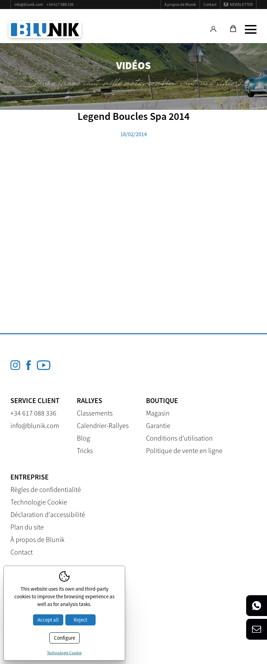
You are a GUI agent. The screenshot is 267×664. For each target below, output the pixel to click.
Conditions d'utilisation (179, 438)
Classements (95, 413)
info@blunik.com (28, 4)
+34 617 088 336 (60, 4)
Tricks (85, 450)
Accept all (48, 619)
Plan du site (27, 527)
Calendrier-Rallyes (103, 425)
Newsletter (241, 4)
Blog (83, 438)
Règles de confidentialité (45, 489)
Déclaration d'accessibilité (47, 514)
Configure (64, 637)
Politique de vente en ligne (184, 450)
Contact (210, 4)
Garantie (158, 425)
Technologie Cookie (38, 502)
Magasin (158, 413)
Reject (80, 619)
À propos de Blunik (180, 4)
